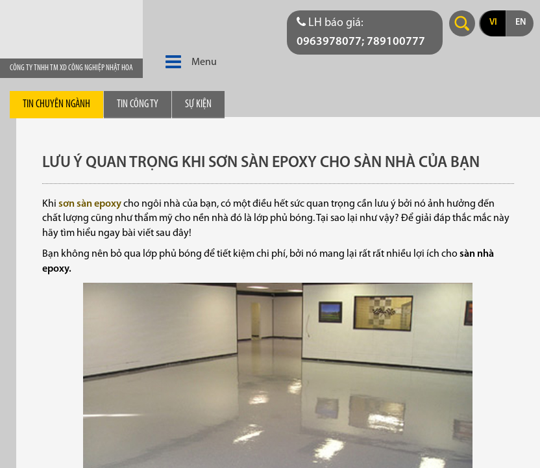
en (520, 22)
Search (462, 23)
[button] (173, 62)
